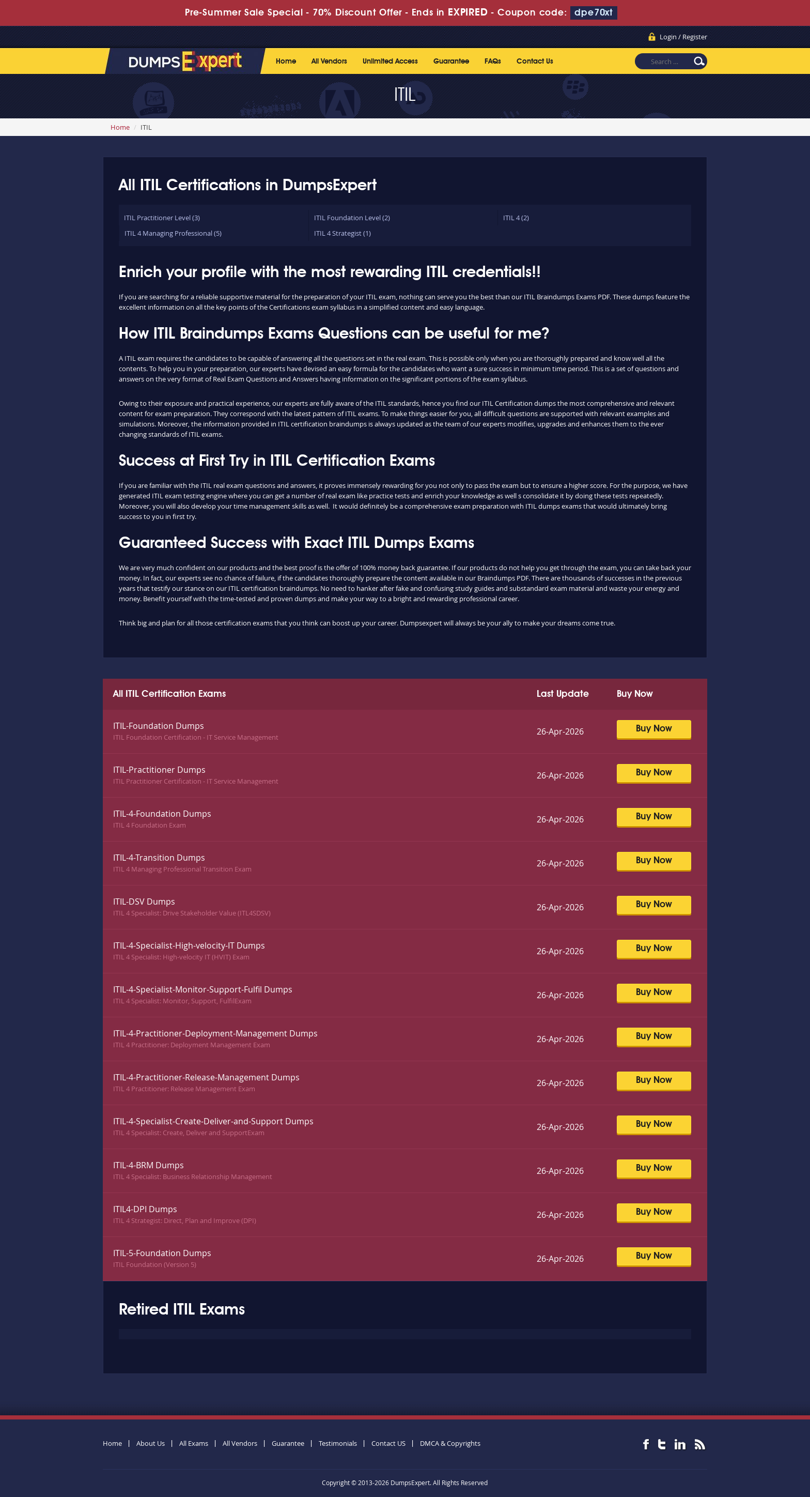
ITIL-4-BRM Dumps (148, 1165)
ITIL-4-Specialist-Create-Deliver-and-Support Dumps (213, 1121)
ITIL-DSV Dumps (144, 901)
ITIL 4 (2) (516, 217)
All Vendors (329, 61)
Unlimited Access (390, 61)
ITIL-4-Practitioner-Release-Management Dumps (206, 1077)
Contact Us (535, 61)
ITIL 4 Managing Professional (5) (173, 233)
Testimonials (338, 1443)
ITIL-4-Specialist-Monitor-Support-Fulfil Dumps (202, 989)
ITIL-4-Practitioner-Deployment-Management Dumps (215, 1033)
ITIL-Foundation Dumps (158, 725)
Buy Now (654, 729)
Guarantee (451, 61)
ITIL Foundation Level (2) (352, 217)
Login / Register (683, 36)
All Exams (193, 1443)
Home (286, 61)
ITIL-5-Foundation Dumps (162, 1253)
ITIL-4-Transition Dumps (159, 857)
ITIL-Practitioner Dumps (159, 769)
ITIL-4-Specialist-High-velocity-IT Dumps (189, 945)
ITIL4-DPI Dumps (145, 1209)
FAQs (493, 61)
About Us (150, 1443)
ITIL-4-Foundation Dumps (162, 813)
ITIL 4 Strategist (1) (342, 233)
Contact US (388, 1443)
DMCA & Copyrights (450, 1443)
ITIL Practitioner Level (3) (162, 217)
